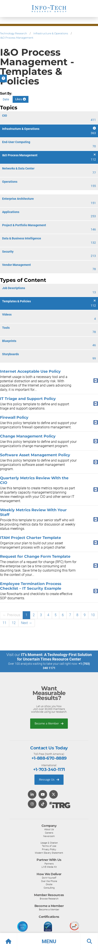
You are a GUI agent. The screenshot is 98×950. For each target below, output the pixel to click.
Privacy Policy (49, 849)
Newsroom (49, 836)
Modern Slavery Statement (49, 852)
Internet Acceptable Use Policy (30, 371)
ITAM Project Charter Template (30, 537)
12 (14, 623)
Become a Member (49, 723)
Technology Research (13, 33)
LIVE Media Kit (49, 866)
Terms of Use (49, 845)
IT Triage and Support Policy (28, 398)
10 (93, 615)
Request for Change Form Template (35, 556)
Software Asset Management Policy (35, 455)
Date (6, 99)
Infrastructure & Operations (50, 33)
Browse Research (49, 898)
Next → (26, 623)
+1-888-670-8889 (49, 758)
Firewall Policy (14, 417)
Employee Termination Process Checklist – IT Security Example (30, 586)
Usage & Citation (49, 842)
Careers (49, 832)
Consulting (49, 887)
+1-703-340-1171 (49, 769)
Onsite (49, 884)
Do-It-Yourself (49, 877)
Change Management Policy (28, 436)
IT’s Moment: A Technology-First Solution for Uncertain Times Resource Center (54, 656)
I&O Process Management (16, 37)
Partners (49, 863)
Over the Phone (49, 881)
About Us (49, 829)
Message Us (49, 779)
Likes (20, 99)
